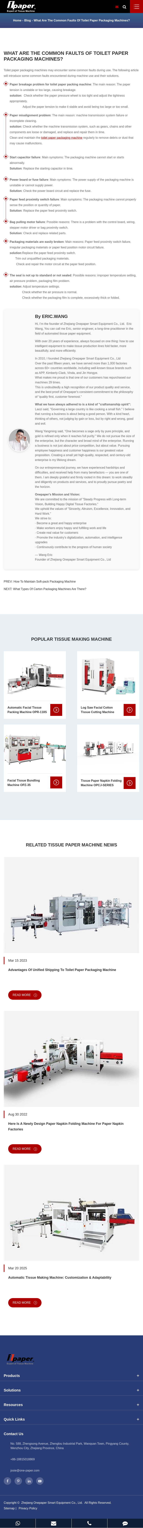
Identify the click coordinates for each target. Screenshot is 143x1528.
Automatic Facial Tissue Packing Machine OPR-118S (27, 710)
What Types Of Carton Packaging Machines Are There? (49, 589)
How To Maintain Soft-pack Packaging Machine (44, 581)
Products (71, 1375)
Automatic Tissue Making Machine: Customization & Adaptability (59, 1277)
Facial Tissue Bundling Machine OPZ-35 (23, 783)
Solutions (71, 1390)
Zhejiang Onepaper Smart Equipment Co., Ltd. (52, 1502)
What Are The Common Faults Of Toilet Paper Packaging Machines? (82, 20)
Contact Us (13, 1434)
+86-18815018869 (22, 1459)
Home (17, 20)
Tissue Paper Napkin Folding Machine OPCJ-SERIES (101, 783)
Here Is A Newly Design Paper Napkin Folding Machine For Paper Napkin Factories (66, 1126)
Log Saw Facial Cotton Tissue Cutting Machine (97, 710)
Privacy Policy (28, 1508)
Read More (25, 995)
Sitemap (9, 1508)
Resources (71, 1404)
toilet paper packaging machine (61, 137)
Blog (27, 20)
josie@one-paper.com (24, 1470)
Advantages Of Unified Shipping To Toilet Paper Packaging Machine (62, 970)
